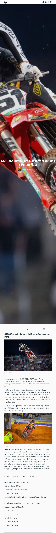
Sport (28, 157)
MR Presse (27, 169)
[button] (12, 329)
